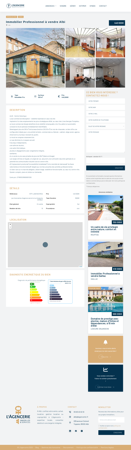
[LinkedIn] (70, 431)
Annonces (51, 6)
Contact (103, 6)
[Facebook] (76, 431)
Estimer (82, 6)
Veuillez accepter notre (109, 427)
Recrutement (68, 447)
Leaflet (80, 266)
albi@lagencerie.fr (81, 417)
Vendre (63, 6)
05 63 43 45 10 (79, 412)
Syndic (92, 6)
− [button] (10, 227)
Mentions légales (107, 447)
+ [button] (10, 224)
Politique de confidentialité (87, 447)
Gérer (72, 6)
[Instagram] (82, 431)
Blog (36, 447)
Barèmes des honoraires (50, 447)
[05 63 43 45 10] (70, 412)
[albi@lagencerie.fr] (70, 417)
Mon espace (117, 6)
